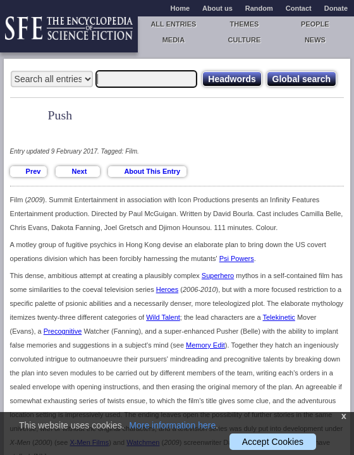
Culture (244, 40)
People (315, 24)
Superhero (218, 275)
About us (217, 8)
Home (180, 8)
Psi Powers (236, 258)
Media (173, 40)
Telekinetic (278, 317)
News (315, 40)
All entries (173, 24)
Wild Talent (163, 317)
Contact (299, 8)
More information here (172, 425)
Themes (244, 24)
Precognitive (63, 331)
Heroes (167, 289)
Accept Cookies (272, 442)
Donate (336, 8)
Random (259, 8)
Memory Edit (205, 345)
